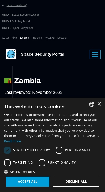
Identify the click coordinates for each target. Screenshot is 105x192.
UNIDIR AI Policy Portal (16, 21)
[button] (52, 171)
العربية (6, 37)
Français (37, 37)
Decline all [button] (76, 181)
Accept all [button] (27, 181)
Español (62, 37)
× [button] (99, 104)
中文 (15, 37)
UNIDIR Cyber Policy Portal (18, 28)
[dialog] (52, 145)
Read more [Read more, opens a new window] (12, 141)
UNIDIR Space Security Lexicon (21, 14)
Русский (50, 37)
